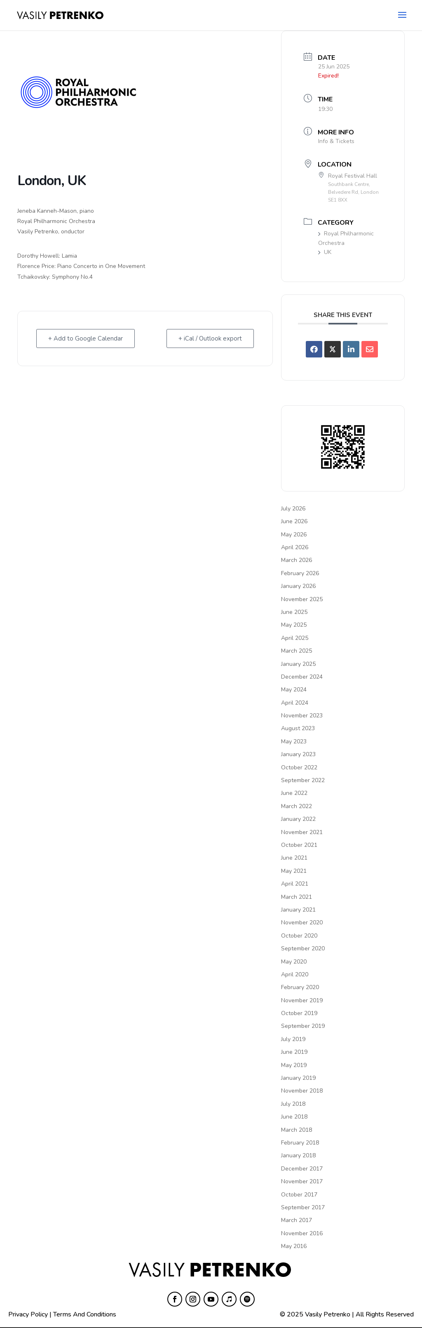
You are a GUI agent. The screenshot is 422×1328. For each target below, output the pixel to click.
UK (324, 252)
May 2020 (294, 962)
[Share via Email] (369, 349)
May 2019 (294, 1065)
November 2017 (302, 1181)
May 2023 (294, 741)
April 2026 (294, 547)
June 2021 (294, 858)
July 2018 (293, 1104)
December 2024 (302, 677)
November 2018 (302, 1091)
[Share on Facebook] (314, 349)
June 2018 (294, 1117)
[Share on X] (332, 349)
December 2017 (302, 1169)
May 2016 (294, 1246)
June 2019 (294, 1052)
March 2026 (296, 560)
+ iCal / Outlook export (210, 338)
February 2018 (300, 1143)
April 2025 (294, 638)
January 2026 (298, 586)
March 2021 (296, 897)
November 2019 (302, 1000)
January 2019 (298, 1078)
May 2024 (294, 689)
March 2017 (296, 1220)
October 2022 (299, 767)
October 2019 (299, 1013)
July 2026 (293, 508)
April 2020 (294, 974)
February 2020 (300, 987)
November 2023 (302, 715)
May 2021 (294, 871)
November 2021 (302, 832)
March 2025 (296, 651)
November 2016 (302, 1233)
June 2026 (294, 521)
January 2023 (298, 754)
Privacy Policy (28, 1314)
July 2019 (293, 1039)
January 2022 (298, 819)
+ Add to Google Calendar (85, 338)
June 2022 (294, 793)
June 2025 (294, 612)
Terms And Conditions (84, 1314)
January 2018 (298, 1155)
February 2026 (300, 573)
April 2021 (294, 884)
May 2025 (294, 625)
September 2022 (303, 780)
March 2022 (296, 806)
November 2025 (302, 599)
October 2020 (299, 936)
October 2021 (299, 845)
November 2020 (302, 922)
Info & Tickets (336, 141)
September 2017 (303, 1207)
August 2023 (298, 728)
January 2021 (298, 910)
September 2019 (303, 1026)
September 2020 (303, 948)
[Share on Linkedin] (351, 349)
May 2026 (294, 534)
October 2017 (299, 1195)
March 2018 (296, 1130)
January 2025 (298, 664)
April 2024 (294, 703)
